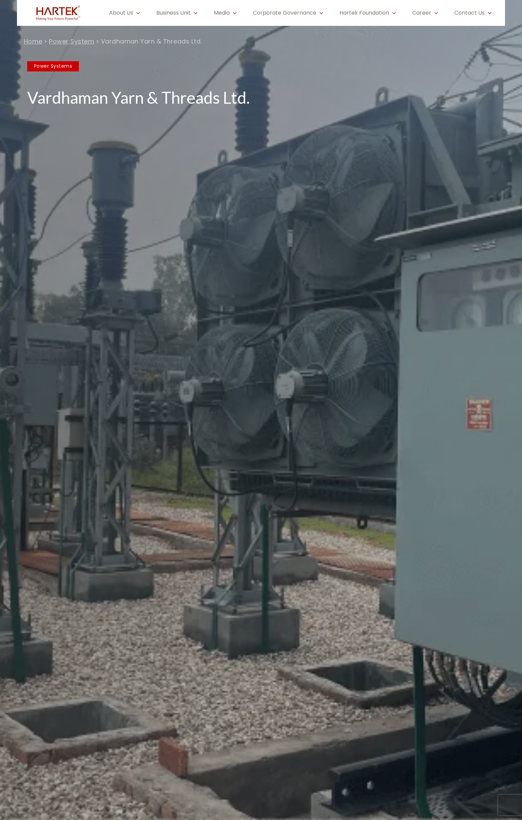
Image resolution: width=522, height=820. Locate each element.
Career (421, 13)
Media (222, 13)
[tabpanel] (261, 410)
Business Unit (173, 13)
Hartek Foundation (364, 13)
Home (33, 41)
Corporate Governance (284, 13)
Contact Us (469, 13)
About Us (121, 13)
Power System (71, 41)
